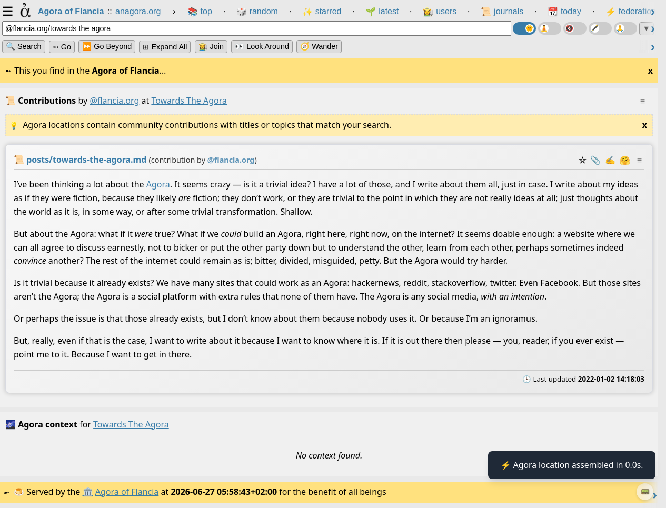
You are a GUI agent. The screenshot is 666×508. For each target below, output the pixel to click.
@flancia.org (114, 100)
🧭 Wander (319, 46)
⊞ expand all (165, 47)
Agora (158, 184)
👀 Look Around (262, 46)
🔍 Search (24, 46)
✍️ (610, 160)
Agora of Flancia (129, 491)
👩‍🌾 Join (211, 46)
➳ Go (62, 47)
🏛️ (89, 491)
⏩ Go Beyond (107, 46)
